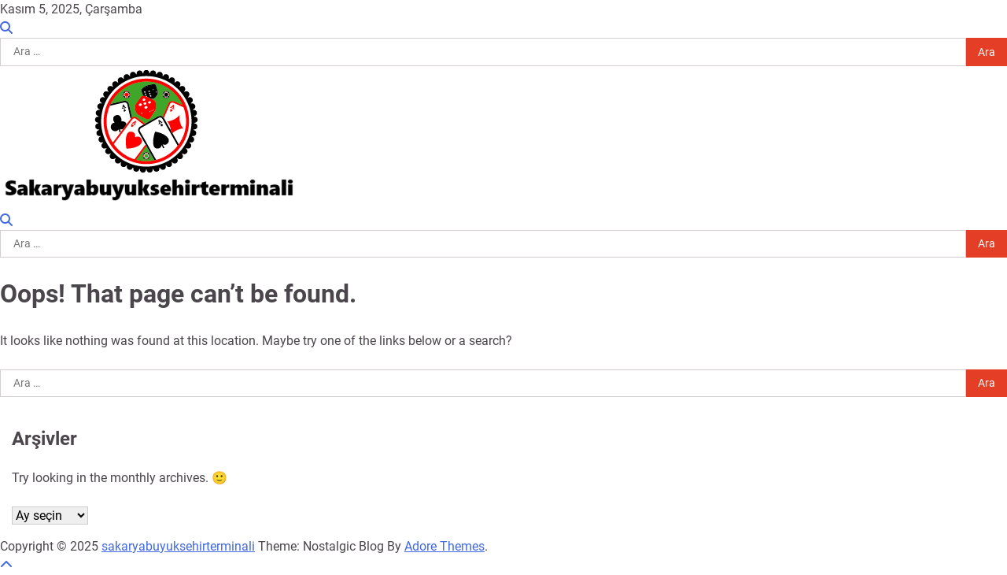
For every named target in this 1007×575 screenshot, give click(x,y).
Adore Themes (444, 546)
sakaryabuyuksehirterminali (178, 546)
